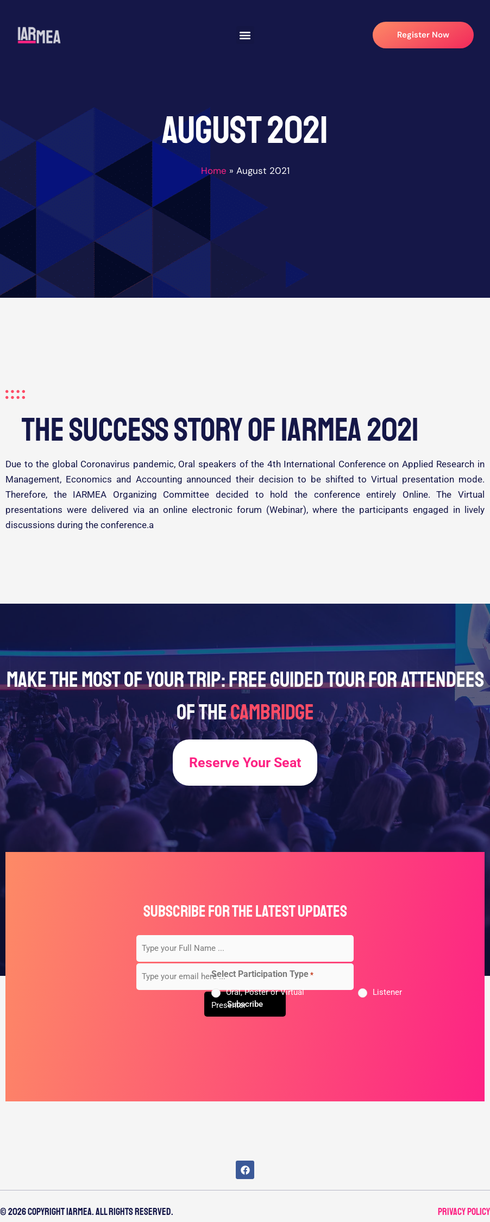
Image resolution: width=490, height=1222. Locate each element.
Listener (387, 992)
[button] (245, 35)
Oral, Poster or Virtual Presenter (257, 998)
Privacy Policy (464, 1212)
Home (214, 171)
